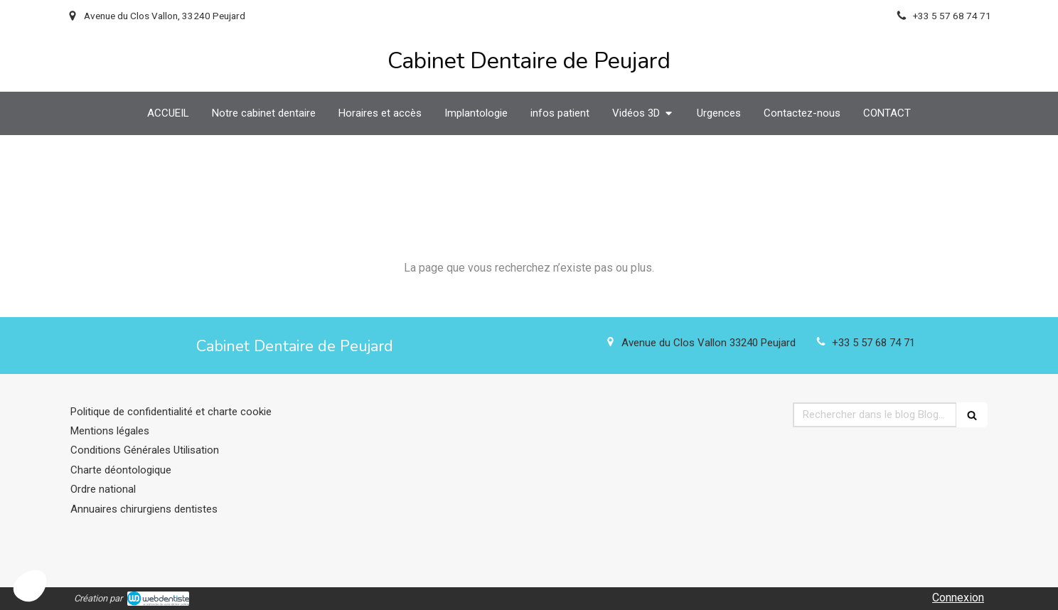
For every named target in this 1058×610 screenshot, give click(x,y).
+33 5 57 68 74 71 (873, 342)
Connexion (958, 597)
